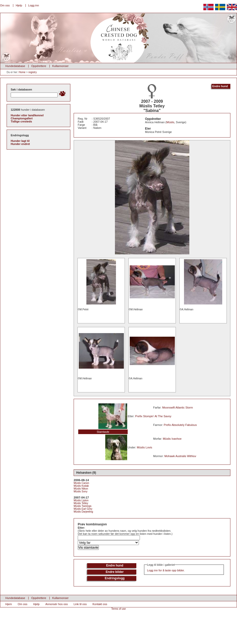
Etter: (81, 527)
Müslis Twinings (82, 506)
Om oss (5, 5)
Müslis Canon (81, 483)
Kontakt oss (100, 604)
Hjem (8, 604)
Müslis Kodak (81, 485)
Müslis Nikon (81, 488)
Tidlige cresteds (21, 121)
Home (22, 72)
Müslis (170, 122)
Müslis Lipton (81, 500)
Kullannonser (60, 65)
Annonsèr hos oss (56, 604)
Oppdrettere (38, 65)
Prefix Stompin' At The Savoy (153, 416)
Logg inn (33, 5)
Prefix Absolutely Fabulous (180, 424)
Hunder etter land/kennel (27, 115)
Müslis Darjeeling (83, 511)
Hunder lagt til (20, 140)
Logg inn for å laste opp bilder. (166, 570)
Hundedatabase (15, 65)
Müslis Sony (80, 491)
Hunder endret (20, 143)
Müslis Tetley (81, 503)
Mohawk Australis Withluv (180, 456)
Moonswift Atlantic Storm (177, 407)
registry (32, 72)
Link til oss (80, 604)
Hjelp (19, 5)
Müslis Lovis (144, 447)
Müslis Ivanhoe (172, 438)
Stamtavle (103, 431)
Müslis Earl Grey (83, 508)
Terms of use (118, 608)
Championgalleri (22, 118)
